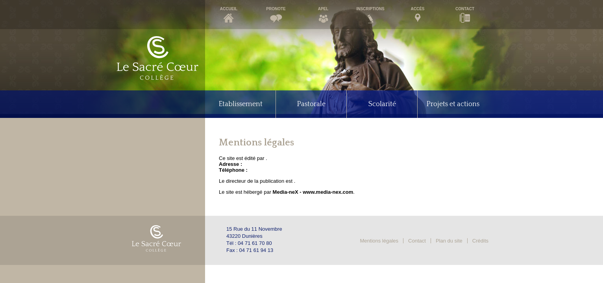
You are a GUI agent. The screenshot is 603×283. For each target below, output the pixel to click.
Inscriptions (370, 9)
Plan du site (449, 241)
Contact (464, 9)
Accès (417, 9)
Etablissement (240, 104)
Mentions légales (379, 241)
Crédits (480, 241)
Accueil (228, 9)
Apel (323, 9)
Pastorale (311, 104)
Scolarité (382, 104)
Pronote (275, 9)
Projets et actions (452, 104)
